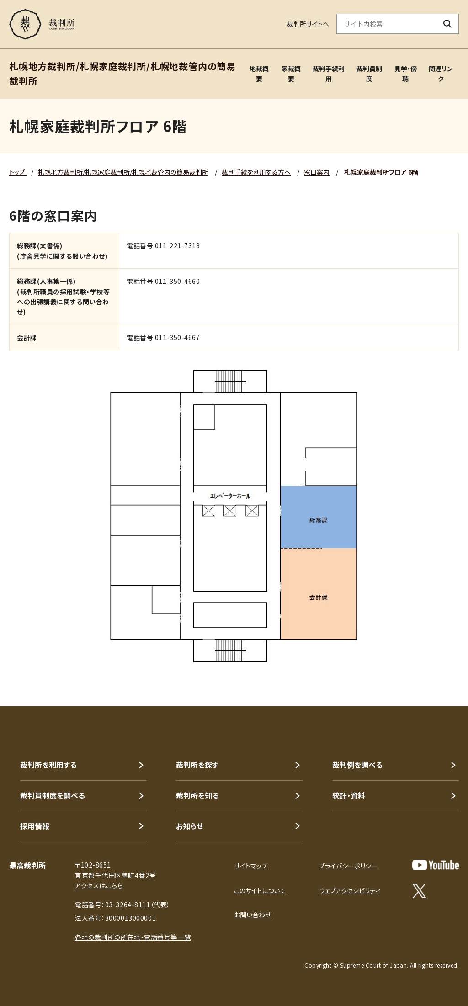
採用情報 (34, 825)
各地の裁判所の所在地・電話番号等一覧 (133, 937)
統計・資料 (348, 795)
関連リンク (441, 73)
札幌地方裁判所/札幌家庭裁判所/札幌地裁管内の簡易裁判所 (123, 171)
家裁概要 (291, 73)
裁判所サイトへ (308, 23)
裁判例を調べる (357, 764)
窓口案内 (317, 171)
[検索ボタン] (447, 23)
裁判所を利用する (48, 764)
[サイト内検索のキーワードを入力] (386, 23)
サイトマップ (250, 865)
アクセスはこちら (99, 885)
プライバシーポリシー (348, 865)
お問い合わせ (252, 914)
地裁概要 (259, 73)
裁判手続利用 (329, 73)
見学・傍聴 (405, 73)
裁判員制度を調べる (52, 795)
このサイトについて (260, 890)
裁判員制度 (369, 73)
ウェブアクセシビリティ (349, 890)
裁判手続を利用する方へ (256, 171)
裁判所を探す (197, 764)
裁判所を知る (197, 795)
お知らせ (189, 825)
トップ (18, 171)
